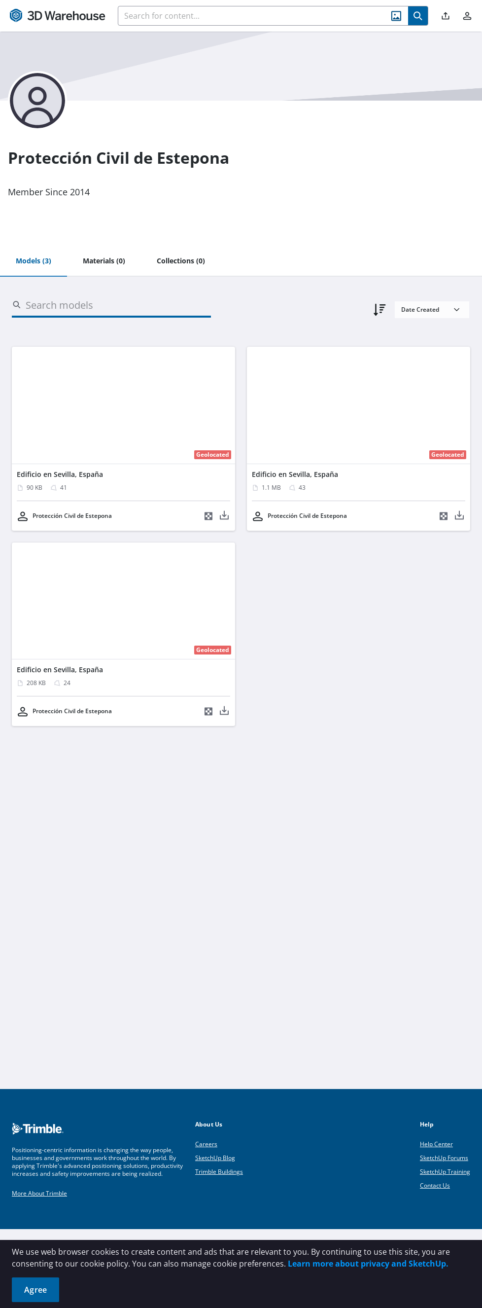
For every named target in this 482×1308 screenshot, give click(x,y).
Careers (206, 1144)
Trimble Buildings (219, 1171)
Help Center (436, 1144)
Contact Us (435, 1185)
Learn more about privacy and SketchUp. (368, 1263)
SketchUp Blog (215, 1158)
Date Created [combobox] (420, 309)
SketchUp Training (445, 1171)
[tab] (33, 261)
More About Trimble (39, 1193)
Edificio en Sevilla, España (60, 474)
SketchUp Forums (444, 1158)
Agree (35, 1289)
